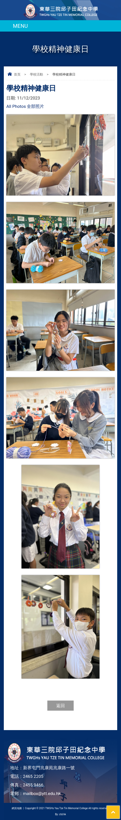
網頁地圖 (17, 808)
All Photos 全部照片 (25, 106)
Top (119, 808)
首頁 (17, 74)
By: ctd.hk (60, 814)
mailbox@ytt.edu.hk (42, 793)
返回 (60, 705)
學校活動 (36, 74)
